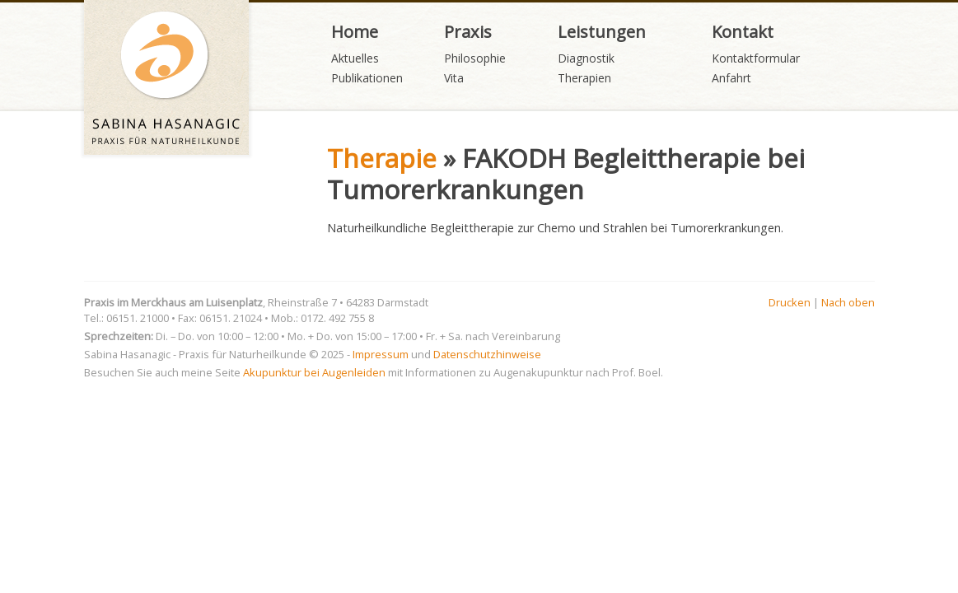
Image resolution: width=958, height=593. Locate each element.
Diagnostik (586, 58)
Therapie (382, 157)
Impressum (381, 354)
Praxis (468, 31)
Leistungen (602, 31)
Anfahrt (731, 78)
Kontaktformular (756, 58)
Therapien (584, 78)
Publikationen (367, 78)
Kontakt (742, 31)
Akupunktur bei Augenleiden (314, 372)
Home (354, 31)
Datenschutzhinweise (487, 354)
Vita (454, 78)
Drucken (790, 302)
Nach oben (848, 302)
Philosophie (475, 58)
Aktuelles (355, 58)
